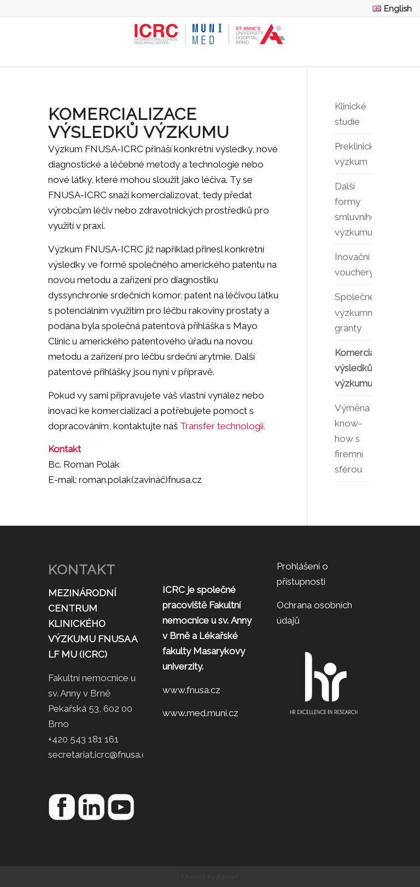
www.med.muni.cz (200, 712)
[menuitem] (389, 8)
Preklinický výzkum (353, 154)
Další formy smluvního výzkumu (353, 209)
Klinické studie (350, 114)
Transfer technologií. (222, 426)
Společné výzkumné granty (353, 312)
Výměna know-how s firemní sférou (352, 438)
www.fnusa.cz (191, 689)
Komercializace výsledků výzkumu (353, 368)
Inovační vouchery (353, 264)
